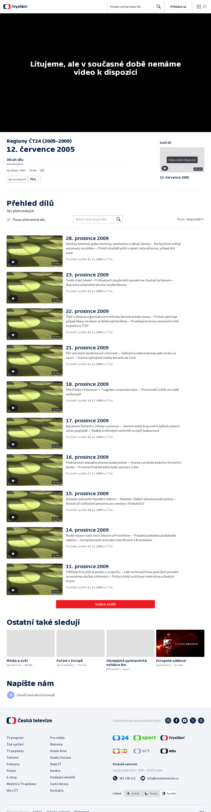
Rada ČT (56, 764)
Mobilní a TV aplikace (21, 784)
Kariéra (55, 771)
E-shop (12, 777)
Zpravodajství (17, 178)
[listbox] (151, 793)
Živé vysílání (15, 744)
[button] (182, 161)
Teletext (13, 757)
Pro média (57, 738)
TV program (15, 738)
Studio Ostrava (60, 757)
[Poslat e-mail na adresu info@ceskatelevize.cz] (159, 778)
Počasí (11, 771)
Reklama (56, 744)
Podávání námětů (62, 777)
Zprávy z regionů (39, 178)
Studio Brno (58, 751)
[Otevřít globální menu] (201, 6)
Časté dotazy (59, 784)
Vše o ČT (12, 790)
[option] (133, 793)
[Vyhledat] (119, 219)
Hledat (157, 8)
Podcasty (13, 764)
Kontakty (56, 790)
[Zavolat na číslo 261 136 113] (124, 778)
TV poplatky (15, 751)
